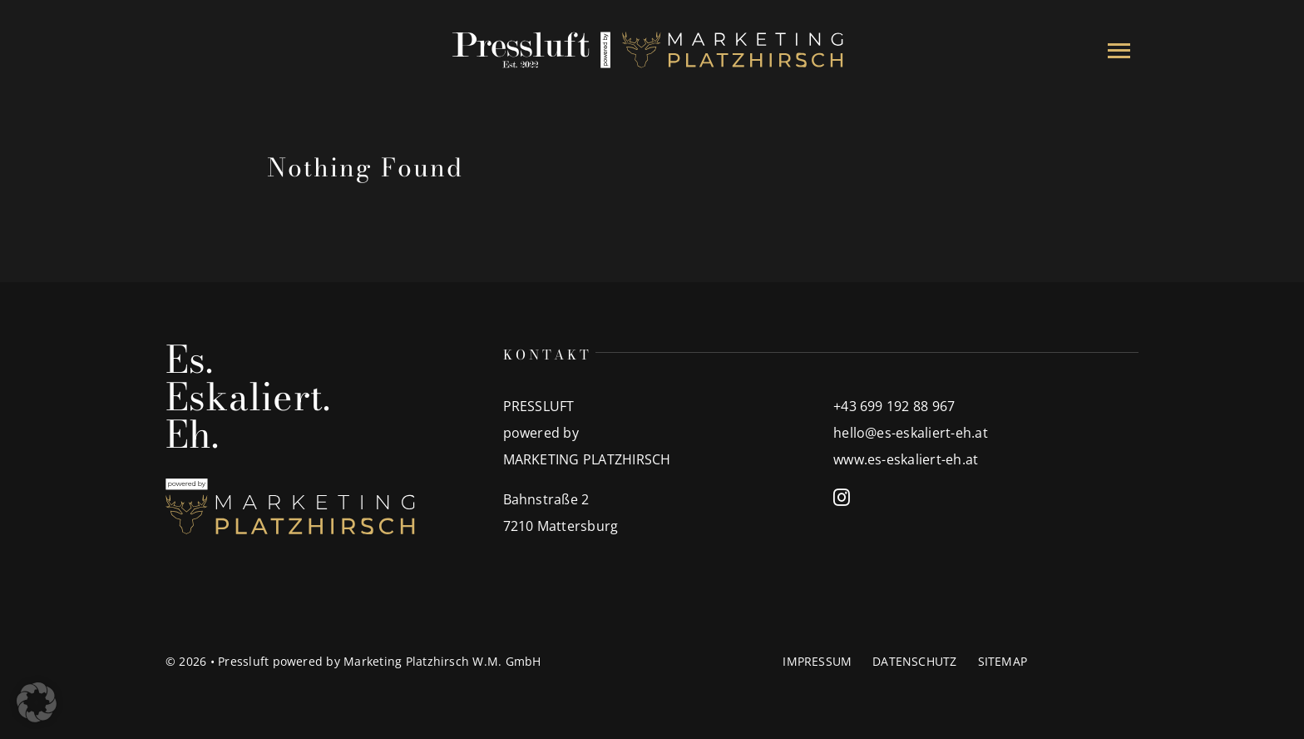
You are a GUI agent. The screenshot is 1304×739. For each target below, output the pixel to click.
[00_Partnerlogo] (652, 34)
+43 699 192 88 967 (894, 406)
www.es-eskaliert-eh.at (905, 459)
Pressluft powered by (280, 661)
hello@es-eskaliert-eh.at (910, 433)
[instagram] (841, 497)
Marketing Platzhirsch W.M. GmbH (442, 661)
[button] (36, 702)
